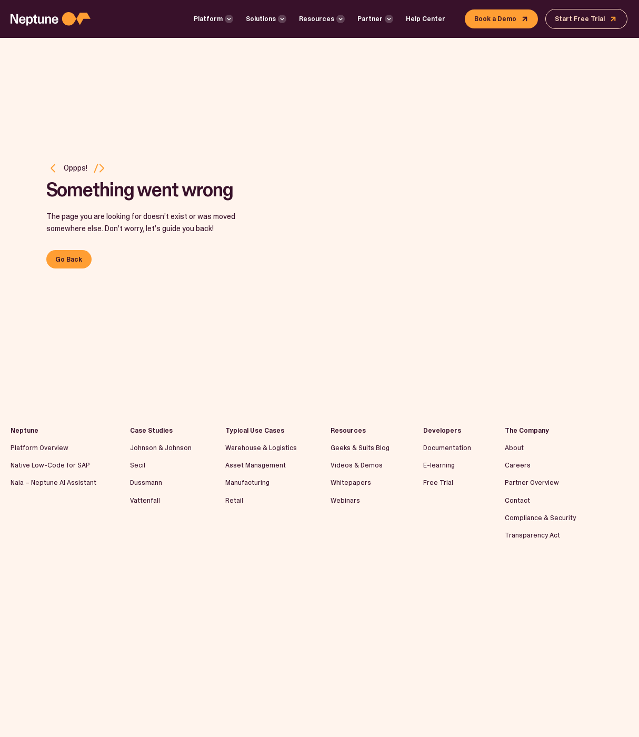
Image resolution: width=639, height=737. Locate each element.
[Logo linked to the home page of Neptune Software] (51, 19)
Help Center (425, 18)
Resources (316, 18)
